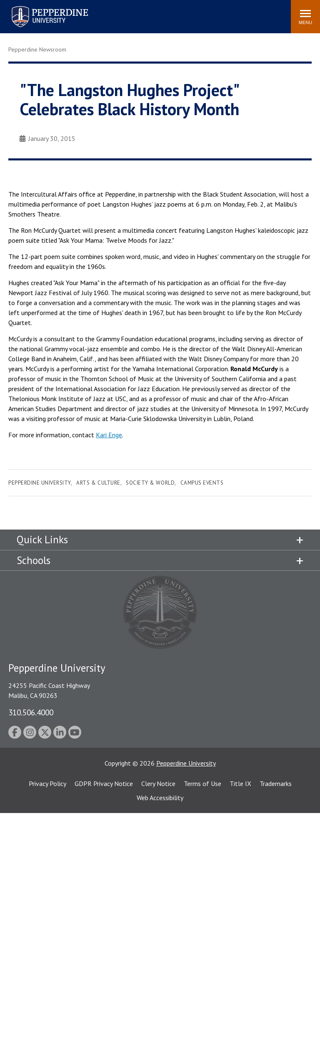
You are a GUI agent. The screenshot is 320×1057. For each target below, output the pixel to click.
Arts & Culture (98, 482)
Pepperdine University (39, 482)
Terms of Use (202, 783)
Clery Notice (158, 783)
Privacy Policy (47, 783)
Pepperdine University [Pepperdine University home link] (39, 7)
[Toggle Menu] (305, 16)
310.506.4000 (30, 712)
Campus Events (202, 482)
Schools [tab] (33, 560)
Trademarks (276, 783)
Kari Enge (109, 435)
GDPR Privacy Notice (104, 783)
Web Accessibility (160, 797)
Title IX (240, 783)
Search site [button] (171, 12)
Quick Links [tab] (42, 539)
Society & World (150, 482)
